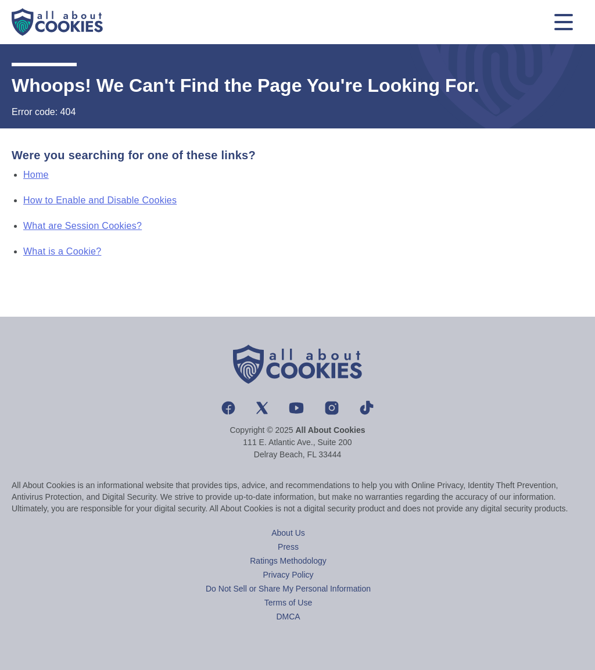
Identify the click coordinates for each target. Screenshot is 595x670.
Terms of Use (288, 602)
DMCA (288, 616)
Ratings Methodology (288, 560)
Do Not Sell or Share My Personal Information (288, 588)
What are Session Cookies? (82, 226)
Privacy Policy (288, 574)
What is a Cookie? (62, 251)
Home (36, 175)
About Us (288, 533)
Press (288, 546)
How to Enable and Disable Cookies (100, 200)
